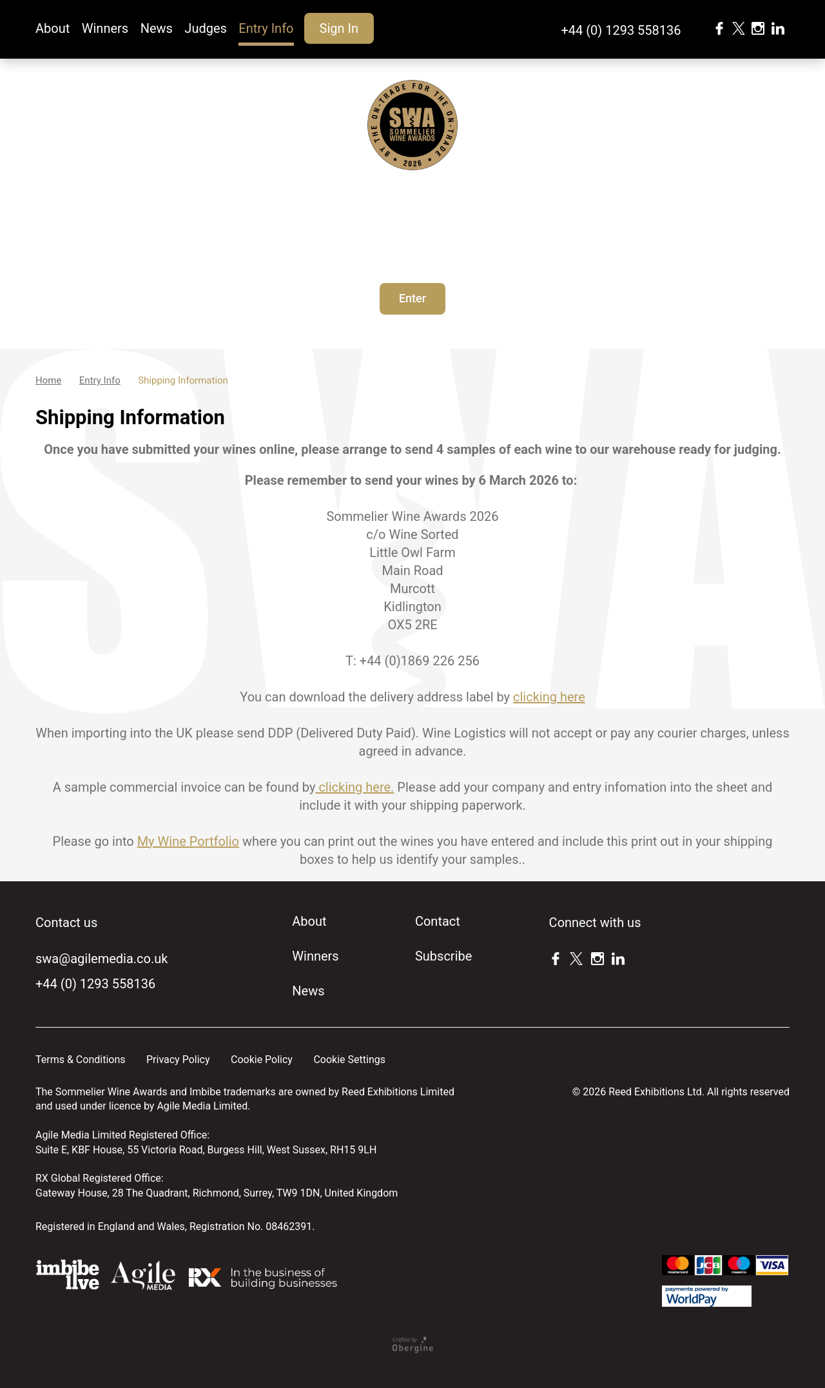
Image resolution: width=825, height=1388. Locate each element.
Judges (205, 28)
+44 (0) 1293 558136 (621, 30)
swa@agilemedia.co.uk (101, 958)
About (52, 28)
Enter (412, 298)
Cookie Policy (262, 1059)
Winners (105, 28)
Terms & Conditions (80, 1059)
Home (48, 380)
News (157, 28)
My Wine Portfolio (188, 841)
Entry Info (265, 28)
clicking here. (354, 787)
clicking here (549, 697)
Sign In (339, 28)
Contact (437, 921)
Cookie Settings (349, 1059)
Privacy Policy (178, 1059)
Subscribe (443, 956)
